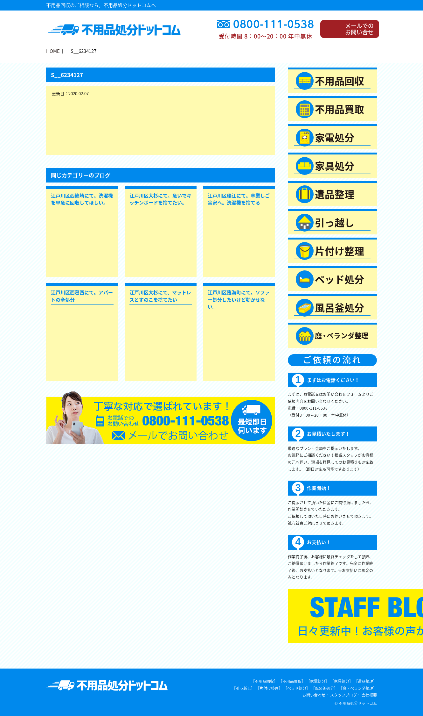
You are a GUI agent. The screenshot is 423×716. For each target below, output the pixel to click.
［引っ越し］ (243, 688)
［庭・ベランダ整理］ (358, 688)
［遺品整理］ (365, 681)
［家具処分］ (341, 681)
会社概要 (369, 695)
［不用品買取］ (292, 681)
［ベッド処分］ (296, 688)
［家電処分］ (317, 681)
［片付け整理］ (269, 688)
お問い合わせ (313, 695)
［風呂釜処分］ (324, 688)
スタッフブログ (343, 695)
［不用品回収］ (264, 681)
